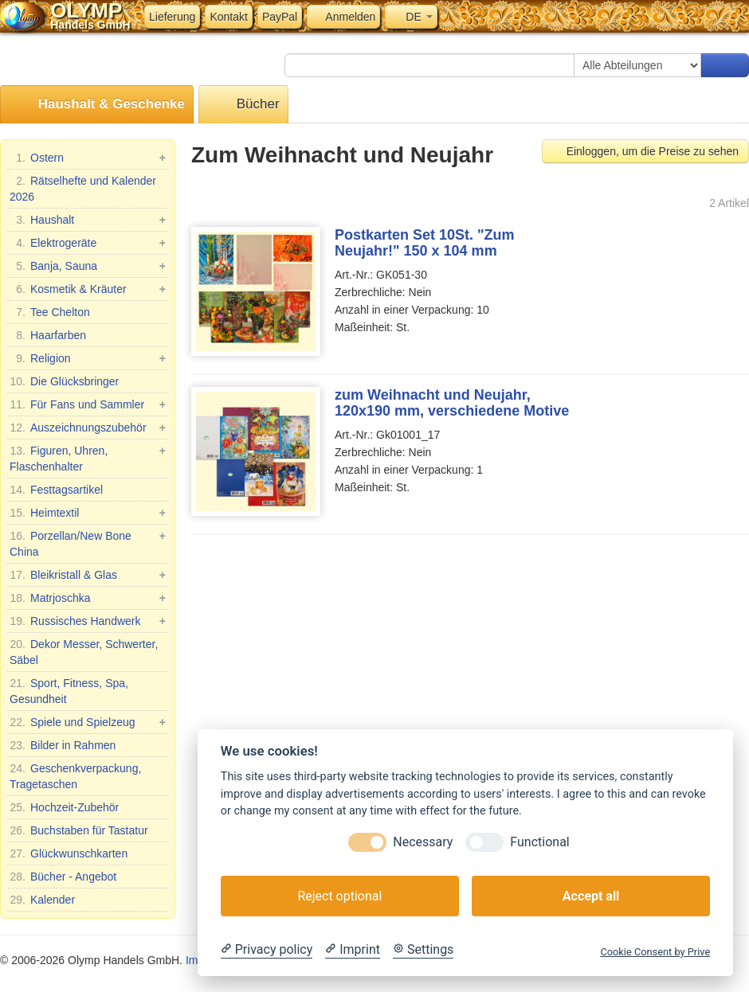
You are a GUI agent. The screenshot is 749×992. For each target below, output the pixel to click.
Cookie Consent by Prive (655, 952)
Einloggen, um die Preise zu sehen (645, 151)
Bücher (243, 104)
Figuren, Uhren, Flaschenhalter (88, 458)
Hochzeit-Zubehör (64, 807)
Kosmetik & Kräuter (88, 289)
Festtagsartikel (56, 490)
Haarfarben (48, 335)
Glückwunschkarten (68, 853)
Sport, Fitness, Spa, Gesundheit (69, 690)
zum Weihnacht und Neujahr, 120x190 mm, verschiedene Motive (452, 403)
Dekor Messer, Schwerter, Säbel (84, 651)
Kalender (42, 900)
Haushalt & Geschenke (97, 104)
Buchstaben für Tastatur (79, 830)
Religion (88, 358)
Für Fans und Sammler (88, 404)
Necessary (423, 841)
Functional (539, 841)
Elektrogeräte (88, 243)
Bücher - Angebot (63, 877)
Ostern (88, 158)
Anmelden (343, 16)
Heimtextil (88, 513)
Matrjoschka (88, 598)
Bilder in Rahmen (63, 745)
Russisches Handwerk (88, 621)
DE (411, 16)
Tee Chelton (50, 312)
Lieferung (172, 16)
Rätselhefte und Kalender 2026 (83, 188)
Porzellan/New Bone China (88, 543)
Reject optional (339, 896)
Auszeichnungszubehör (88, 427)
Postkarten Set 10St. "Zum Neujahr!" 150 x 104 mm (425, 243)
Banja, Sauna (88, 266)
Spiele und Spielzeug (88, 722)
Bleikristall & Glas (88, 575)
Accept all (591, 896)
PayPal (279, 16)
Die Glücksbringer (64, 381)
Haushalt (88, 220)
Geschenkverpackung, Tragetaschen (75, 775)
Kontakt (228, 16)
